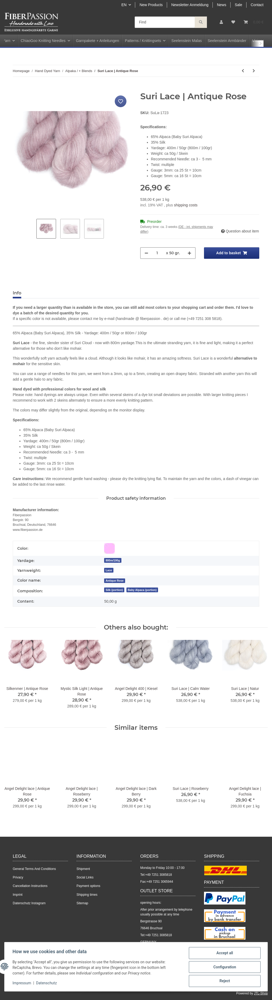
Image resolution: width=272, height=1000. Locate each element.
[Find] (165, 22)
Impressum (22, 983)
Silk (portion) (114, 589)
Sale (238, 5)
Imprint (18, 895)
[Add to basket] (17, 88)
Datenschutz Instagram (29, 903)
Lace (109, 570)
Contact (257, 5)
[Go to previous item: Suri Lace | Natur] (242, 71)
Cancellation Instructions (30, 886)
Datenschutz (47, 983)
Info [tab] (17, 292)
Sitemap (82, 903)
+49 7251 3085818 (158, 875)
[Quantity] (157, 253)
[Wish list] (233, 22)
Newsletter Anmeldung (190, 5)
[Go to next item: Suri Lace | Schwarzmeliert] (253, 71)
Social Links (85, 877)
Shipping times (86, 895)
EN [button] (123, 5)
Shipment (83, 869)
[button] (221, 22)
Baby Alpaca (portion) (142, 589)
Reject (224, 981)
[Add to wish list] (120, 101)
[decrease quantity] (146, 253)
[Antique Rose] (114, 580)
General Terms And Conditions (34, 869)
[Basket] (253, 22)
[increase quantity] (189, 253)
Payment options (88, 886)
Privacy (18, 877)
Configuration (224, 967)
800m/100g (113, 560)
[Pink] (109, 548)
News (221, 5)
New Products (151, 5)
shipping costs (186, 205)
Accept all (224, 953)
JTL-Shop (261, 993)
